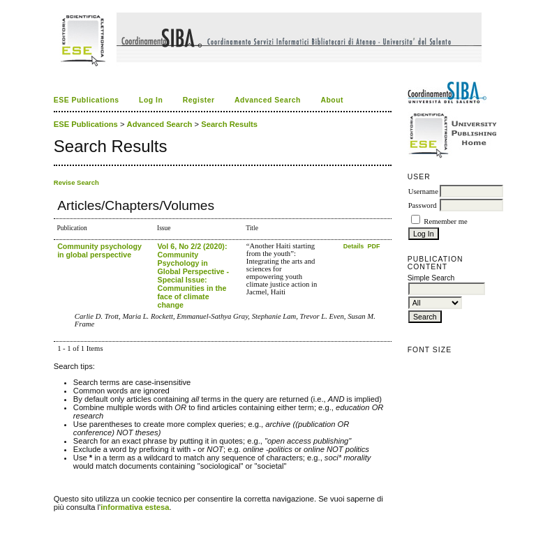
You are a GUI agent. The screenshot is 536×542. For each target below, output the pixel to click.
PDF (374, 246)
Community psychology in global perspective (99, 250)
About (331, 100)
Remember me (445, 221)
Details (354, 246)
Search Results (229, 124)
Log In (151, 100)
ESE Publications (86, 100)
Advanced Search (267, 100)
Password (422, 205)
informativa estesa (134, 507)
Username (423, 191)
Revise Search (76, 182)
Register (199, 100)
